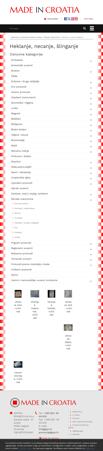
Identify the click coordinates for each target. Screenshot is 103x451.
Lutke (14, 108)
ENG (91, 19)
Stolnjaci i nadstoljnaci (24, 208)
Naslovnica (15, 37)
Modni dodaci (18, 129)
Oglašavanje (77, 431)
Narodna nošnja (20, 150)
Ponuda (75, 418)
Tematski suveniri (21, 258)
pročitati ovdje (25, 448)
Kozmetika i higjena (22, 102)
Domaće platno (21, 203)
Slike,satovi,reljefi (21, 166)
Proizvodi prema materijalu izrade (30, 264)
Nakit (14, 145)
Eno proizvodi (18, 86)
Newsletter (52, 19)
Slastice (16, 161)
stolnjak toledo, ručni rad (51, 308)
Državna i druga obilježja (25, 81)
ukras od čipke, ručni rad (68, 342)
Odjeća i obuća (19, 134)
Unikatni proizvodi (21, 269)
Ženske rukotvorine (52, 37)
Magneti (15, 113)
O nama (75, 415)
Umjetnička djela (20, 177)
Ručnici (17, 213)
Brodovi (15, 70)
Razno (14, 274)
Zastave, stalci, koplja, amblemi (29, 193)
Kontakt (76, 434)
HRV (86, 19)
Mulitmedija (18, 140)
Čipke (14, 76)
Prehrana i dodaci (21, 156)
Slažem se (89, 448)
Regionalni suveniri (22, 248)
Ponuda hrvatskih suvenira (31, 37)
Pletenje (18, 232)
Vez (16, 228)
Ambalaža (17, 60)
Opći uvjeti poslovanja (82, 422)
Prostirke (18, 218)
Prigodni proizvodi (21, 242)
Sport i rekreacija (21, 172)
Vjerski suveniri (19, 188)
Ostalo (17, 237)
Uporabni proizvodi (21, 182)
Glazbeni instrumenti (23, 97)
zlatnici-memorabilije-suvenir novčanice (34, 280)
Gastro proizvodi (20, 92)
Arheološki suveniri (22, 65)
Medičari (16, 118)
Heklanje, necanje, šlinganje (26, 223)
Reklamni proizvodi (22, 253)
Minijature (16, 124)
